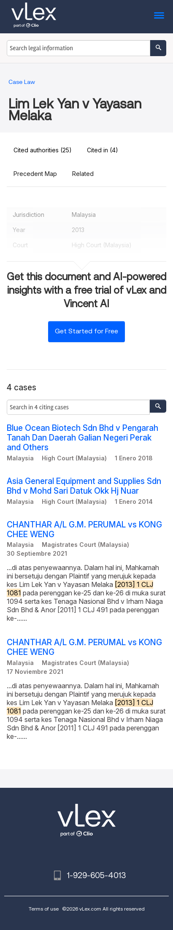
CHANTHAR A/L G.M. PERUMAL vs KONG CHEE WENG (84, 529)
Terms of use (44, 908)
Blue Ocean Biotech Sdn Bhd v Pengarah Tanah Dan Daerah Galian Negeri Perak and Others (82, 437)
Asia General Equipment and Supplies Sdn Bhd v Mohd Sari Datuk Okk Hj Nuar (84, 486)
